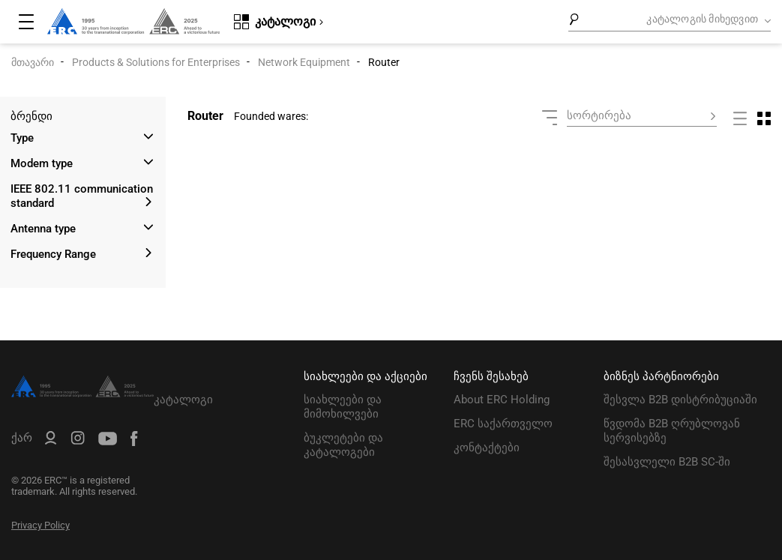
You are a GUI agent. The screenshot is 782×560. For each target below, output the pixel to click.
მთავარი (32, 62)
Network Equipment (304, 62)
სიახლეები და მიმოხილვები (343, 407)
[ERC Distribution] (82, 394)
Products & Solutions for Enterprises (156, 62)
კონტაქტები (487, 447)
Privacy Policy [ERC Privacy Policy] (40, 525)
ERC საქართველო (503, 423)
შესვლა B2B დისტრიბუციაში (680, 399)
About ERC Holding (502, 399)
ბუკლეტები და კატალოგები (343, 445)
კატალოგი (183, 399)
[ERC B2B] (50, 441)
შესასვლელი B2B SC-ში (667, 462)
